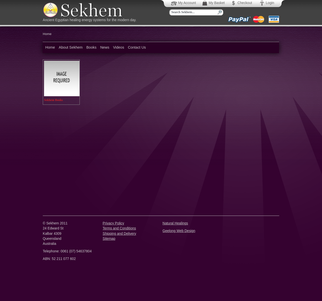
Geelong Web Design (179, 231)
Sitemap (109, 239)
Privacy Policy (113, 223)
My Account (184, 3)
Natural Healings (175, 223)
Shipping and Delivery (119, 234)
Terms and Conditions (119, 228)
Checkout (241, 3)
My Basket (213, 3)
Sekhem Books (53, 100)
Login (266, 3)
